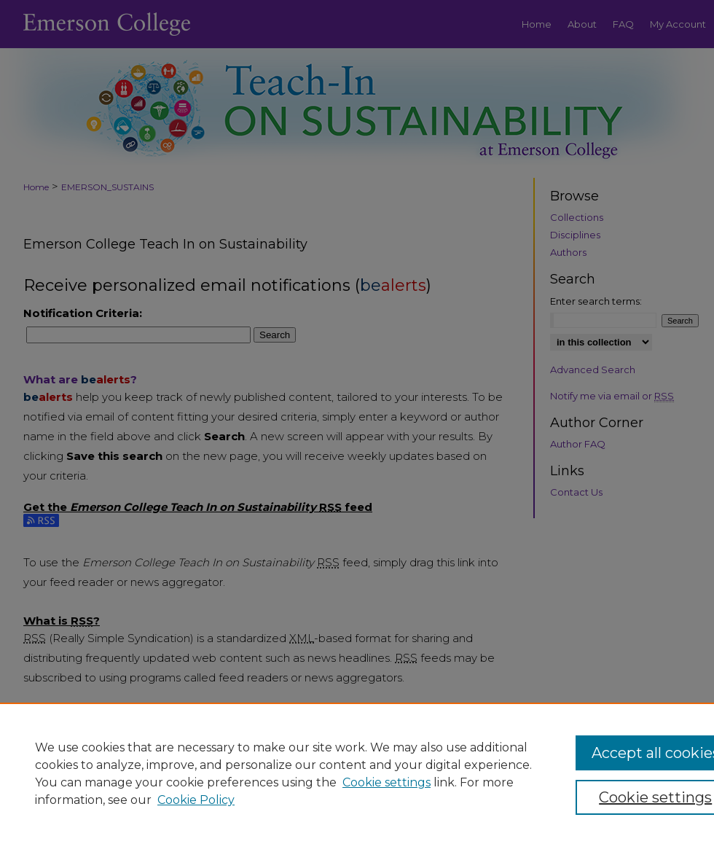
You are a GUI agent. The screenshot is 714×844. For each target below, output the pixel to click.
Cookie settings (386, 782)
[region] (357, 773)
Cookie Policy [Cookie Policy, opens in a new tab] (196, 800)
